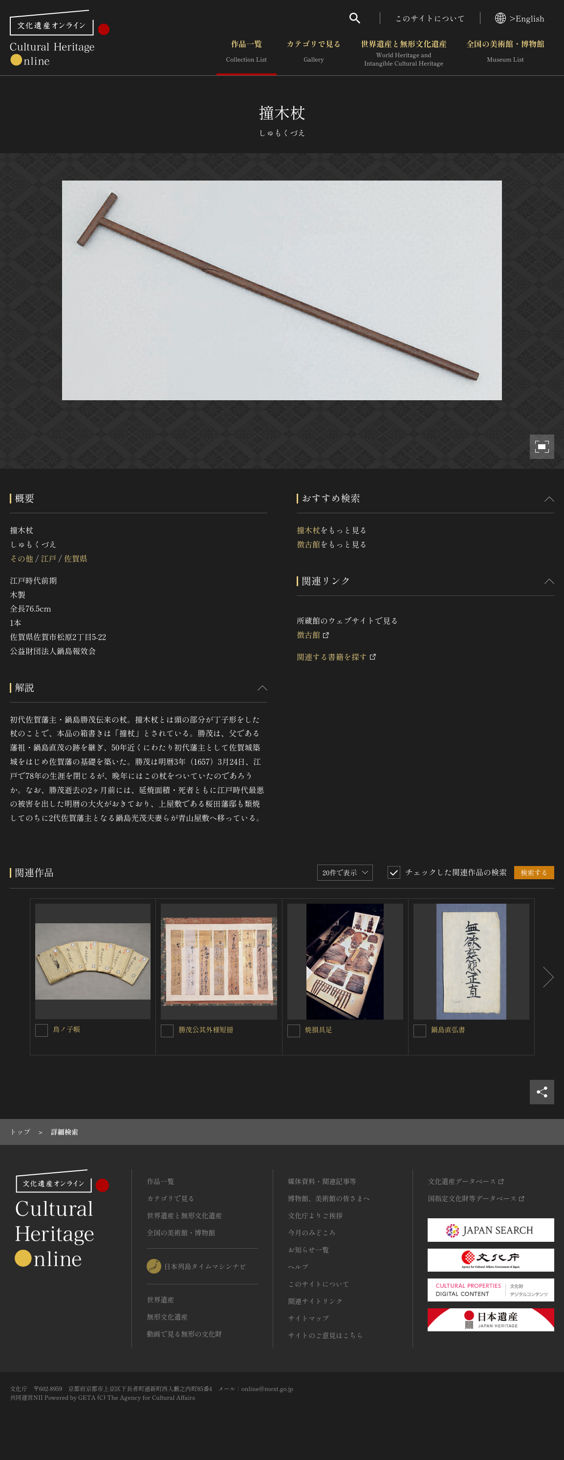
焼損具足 (318, 1029)
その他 (21, 558)
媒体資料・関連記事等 (322, 1181)
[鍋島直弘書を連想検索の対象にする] (419, 1031)
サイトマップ (308, 1318)
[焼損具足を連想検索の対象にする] (293, 1031)
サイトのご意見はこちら (325, 1335)
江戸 (48, 558)
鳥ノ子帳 (66, 1029)
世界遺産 (160, 1299)
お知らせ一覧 (308, 1250)
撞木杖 (308, 530)
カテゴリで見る (313, 53)
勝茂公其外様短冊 (205, 1029)
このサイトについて (430, 18)
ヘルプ (298, 1267)
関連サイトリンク (315, 1301)
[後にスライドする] (544, 976)
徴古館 (308, 544)
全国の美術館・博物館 (505, 53)
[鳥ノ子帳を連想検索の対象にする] (41, 1030)
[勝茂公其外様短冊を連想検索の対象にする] (167, 1031)
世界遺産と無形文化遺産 (404, 53)
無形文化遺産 (167, 1317)
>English (519, 18)
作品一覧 (246, 53)
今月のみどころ (312, 1232)
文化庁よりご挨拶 (315, 1215)
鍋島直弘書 (448, 1029)
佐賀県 (75, 558)
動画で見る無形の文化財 (184, 1334)
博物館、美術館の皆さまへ (329, 1198)
